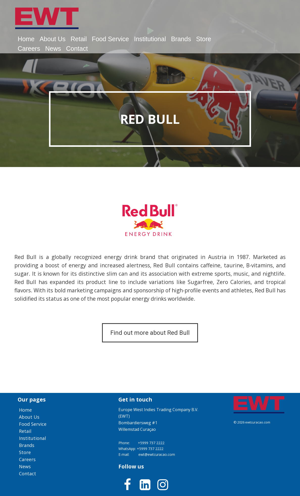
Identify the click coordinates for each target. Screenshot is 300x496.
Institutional (150, 38)
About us (53, 38)
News (53, 48)
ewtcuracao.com (257, 422)
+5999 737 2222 (151, 442)
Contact (77, 48)
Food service (110, 38)
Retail (79, 38)
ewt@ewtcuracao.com (156, 454)
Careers (29, 48)
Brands (181, 38)
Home (26, 38)
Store (203, 38)
